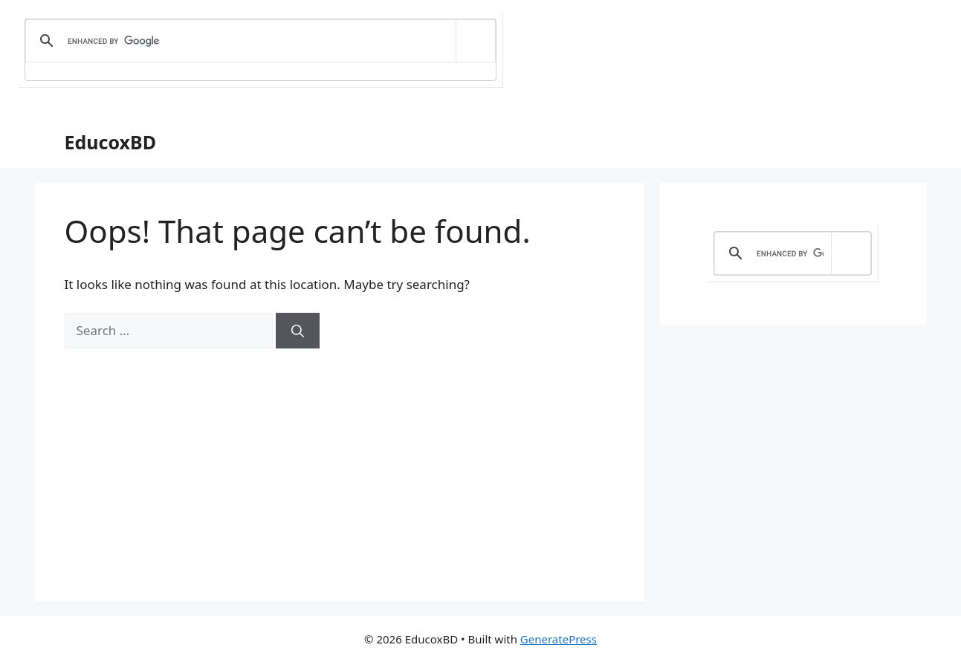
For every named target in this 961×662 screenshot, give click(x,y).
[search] (258, 41)
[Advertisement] (340, 460)
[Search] (298, 330)
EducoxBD (110, 142)
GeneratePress (558, 639)
